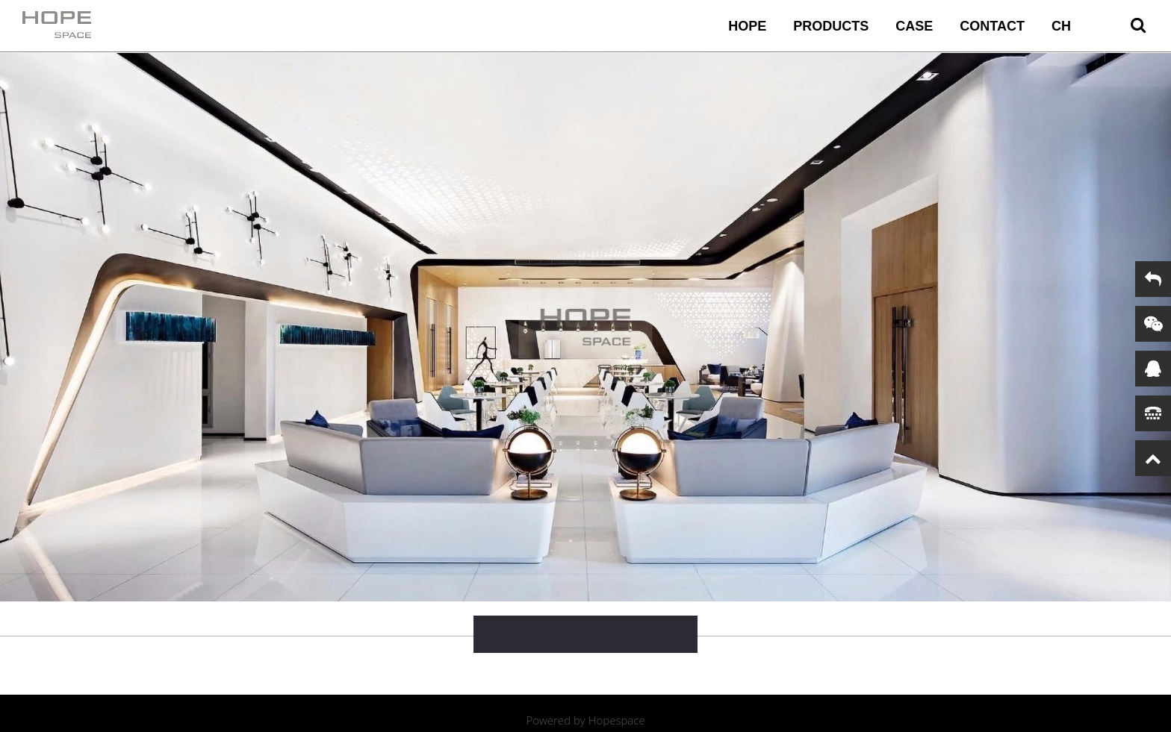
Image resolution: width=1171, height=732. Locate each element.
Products (831, 26)
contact (992, 26)
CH (1061, 26)
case (914, 26)
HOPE (747, 26)
